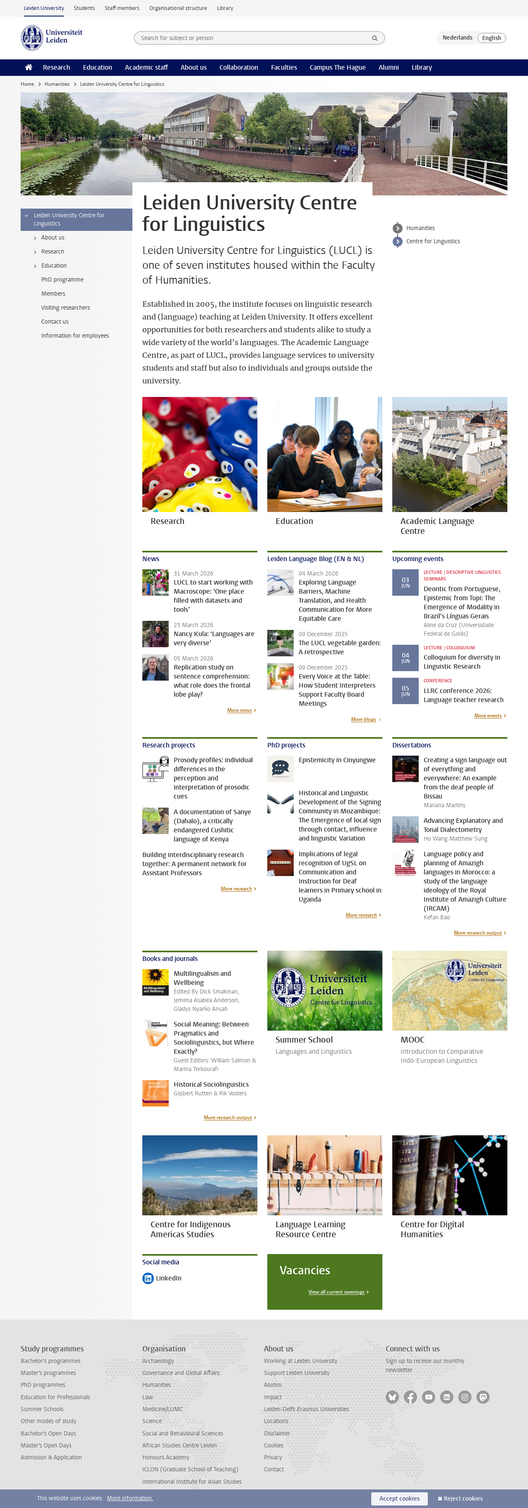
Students (84, 8)
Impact (273, 1397)
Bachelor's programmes (50, 1361)
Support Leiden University (297, 1373)
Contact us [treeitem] (54, 322)
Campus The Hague (338, 67)
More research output (478, 933)
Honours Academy (165, 1457)
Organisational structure (178, 8)
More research (236, 889)
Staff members (122, 8)
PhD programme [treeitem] (62, 280)
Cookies (273, 1445)
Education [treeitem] (49, 266)
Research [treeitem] (47, 252)
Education (97, 67)
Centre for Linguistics (433, 241)
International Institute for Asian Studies (192, 1482)
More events (488, 715)
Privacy (273, 1457)
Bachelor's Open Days (48, 1434)
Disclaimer (277, 1434)
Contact (274, 1469)
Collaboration (238, 67)
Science (152, 1421)
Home (27, 84)
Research (56, 67)
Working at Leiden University (300, 1361)
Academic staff (146, 67)
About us (194, 67)
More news (239, 710)
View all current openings (337, 1292)
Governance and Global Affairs (180, 1373)
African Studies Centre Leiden (179, 1445)
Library (225, 8)
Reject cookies (463, 1499)
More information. (130, 1498)
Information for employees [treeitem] (75, 336)
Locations (276, 1421)
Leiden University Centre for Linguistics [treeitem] (64, 219)
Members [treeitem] (53, 294)
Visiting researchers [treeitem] (65, 308)
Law (147, 1397)
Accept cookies (400, 1499)
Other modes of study (48, 1421)
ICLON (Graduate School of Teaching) (190, 1469)
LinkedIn (162, 1279)
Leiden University (44, 8)
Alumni (389, 67)
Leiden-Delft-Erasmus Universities (306, 1409)
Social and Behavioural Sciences (182, 1434)
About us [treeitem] (47, 238)
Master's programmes (48, 1373)
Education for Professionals (55, 1397)
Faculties (284, 67)
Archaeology (158, 1361)
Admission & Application (51, 1457)
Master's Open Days (46, 1445)
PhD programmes (43, 1385)
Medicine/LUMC (162, 1409)
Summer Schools (42, 1409)
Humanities (57, 84)
